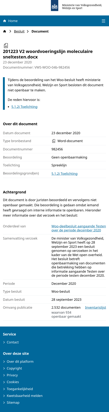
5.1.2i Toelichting (24, 106)
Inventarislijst (95, 307)
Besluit (20, 31)
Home (10, 21)
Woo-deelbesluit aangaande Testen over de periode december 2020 (78, 228)
